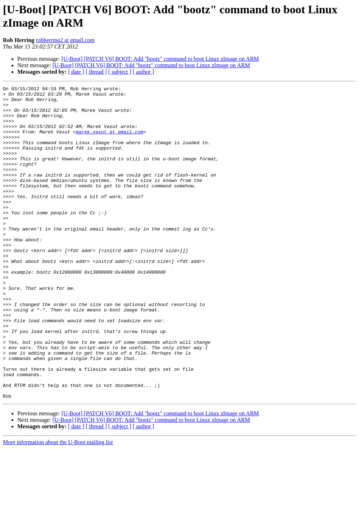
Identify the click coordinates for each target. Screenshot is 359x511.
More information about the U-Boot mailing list (58, 505)
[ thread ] (96, 72)
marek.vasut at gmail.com (109, 141)
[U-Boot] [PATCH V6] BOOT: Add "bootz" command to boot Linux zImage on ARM (160, 59)
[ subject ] (119, 72)
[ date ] (76, 72)
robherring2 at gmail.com (65, 40)
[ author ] (143, 72)
